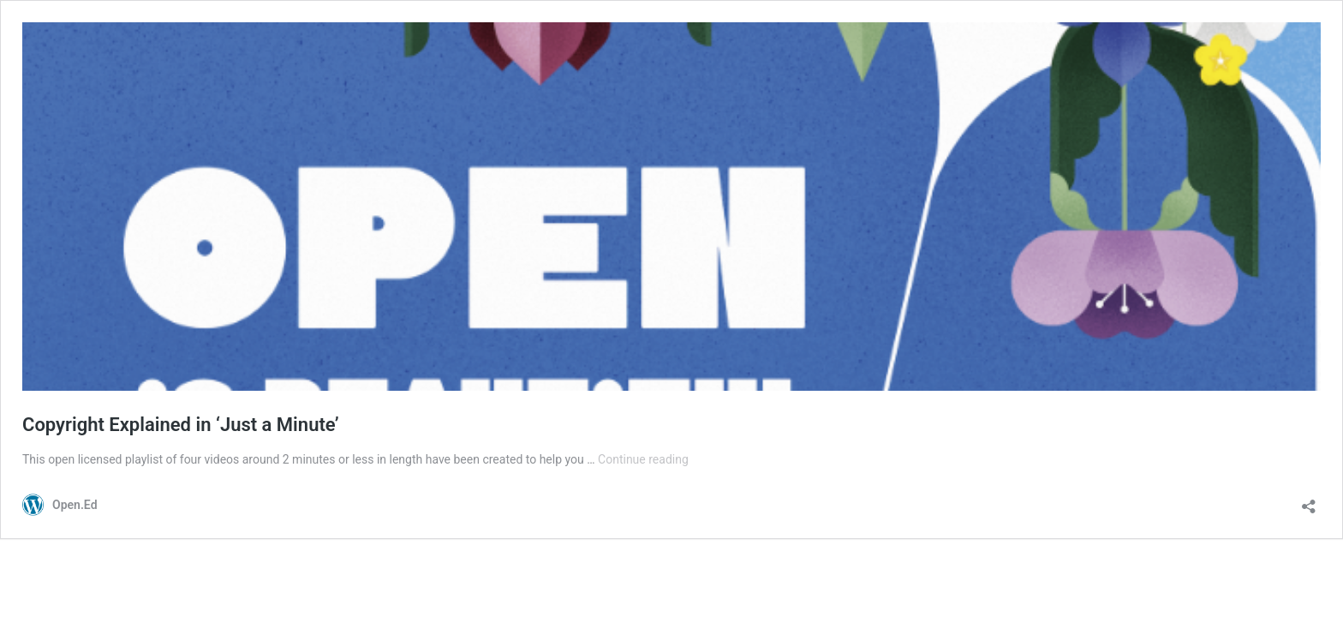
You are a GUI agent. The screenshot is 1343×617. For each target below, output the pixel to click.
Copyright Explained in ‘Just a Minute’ (180, 424)
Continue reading (643, 459)
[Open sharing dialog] (1309, 501)
